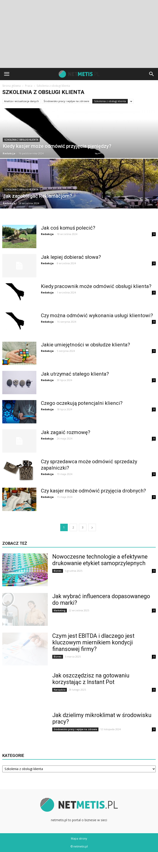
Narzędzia (59, 689)
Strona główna (11, 86)
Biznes (58, 570)
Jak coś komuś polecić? (68, 228)
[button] (151, 74)
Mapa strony (79, 838)
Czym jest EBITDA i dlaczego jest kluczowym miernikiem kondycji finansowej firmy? (93, 642)
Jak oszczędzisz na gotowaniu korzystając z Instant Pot (90, 678)
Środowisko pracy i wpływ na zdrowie (66, 101)
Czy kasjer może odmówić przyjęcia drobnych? (93, 491)
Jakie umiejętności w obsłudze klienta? (85, 345)
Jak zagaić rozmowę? (65, 432)
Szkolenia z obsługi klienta (110, 101)
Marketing (59, 610)
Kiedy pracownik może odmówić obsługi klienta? (96, 286)
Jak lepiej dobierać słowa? (71, 257)
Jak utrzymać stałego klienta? (75, 374)
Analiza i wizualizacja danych (21, 101)
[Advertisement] (79, 34)
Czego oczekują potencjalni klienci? (82, 403)
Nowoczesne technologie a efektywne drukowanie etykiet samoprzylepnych (100, 559)
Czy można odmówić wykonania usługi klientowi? (97, 315)
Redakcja (9, 153)
